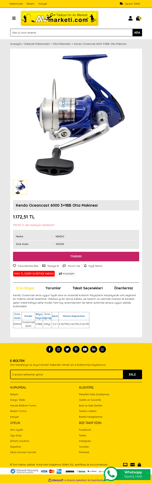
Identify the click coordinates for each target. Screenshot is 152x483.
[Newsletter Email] (76, 374)
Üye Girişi (15, 435)
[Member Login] (130, 18)
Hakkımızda (16, 3)
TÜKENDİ (76, 256)
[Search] (76, 32)
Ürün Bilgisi (25, 288)
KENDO (60, 236)
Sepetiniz (15, 446)
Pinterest (84, 452)
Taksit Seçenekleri (87, 288)
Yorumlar (53, 288)
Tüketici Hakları (88, 411)
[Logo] (59, 17)
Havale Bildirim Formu (23, 405)
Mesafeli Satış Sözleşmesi (94, 394)
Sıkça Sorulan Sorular (23, 452)
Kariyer (42, 3)
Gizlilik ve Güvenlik (90, 399)
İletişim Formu (18, 411)
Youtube (84, 446)
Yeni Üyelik (16, 429)
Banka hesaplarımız (90, 416)
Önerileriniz (123, 288)
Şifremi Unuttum (19, 440)
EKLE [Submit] (132, 374)
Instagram (85, 440)
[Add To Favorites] (25, 266)
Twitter (82, 435)
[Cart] (138, 18)
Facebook (85, 429)
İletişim (31, 3)
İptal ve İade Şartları (90, 405)
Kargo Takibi (17, 399)
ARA (137, 32)
